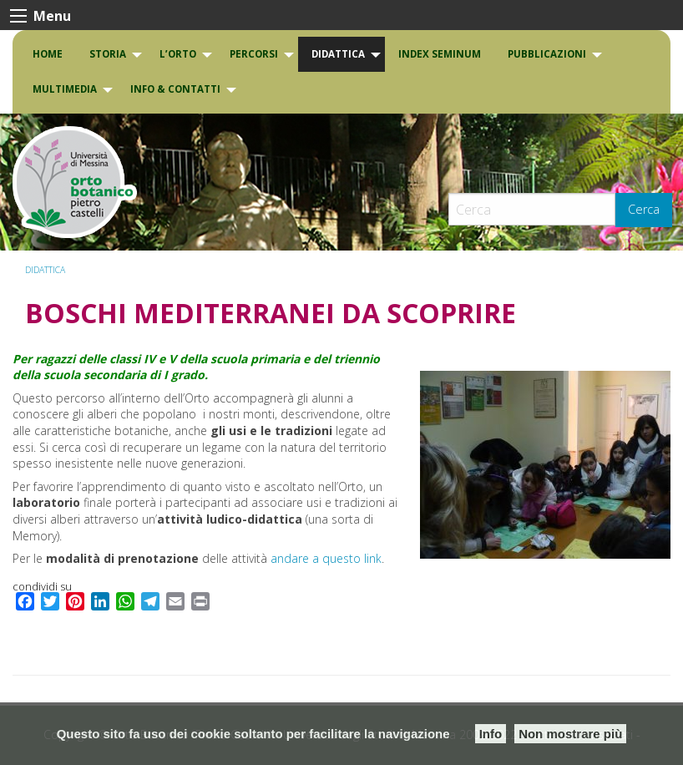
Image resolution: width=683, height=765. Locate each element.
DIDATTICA (338, 54)
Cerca (644, 209)
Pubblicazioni (547, 54)
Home (48, 54)
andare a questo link (326, 558)
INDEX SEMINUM (439, 54)
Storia (107, 54)
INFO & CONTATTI (175, 89)
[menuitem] (47, 54)
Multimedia (65, 89)
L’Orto (177, 54)
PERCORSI (254, 54)
